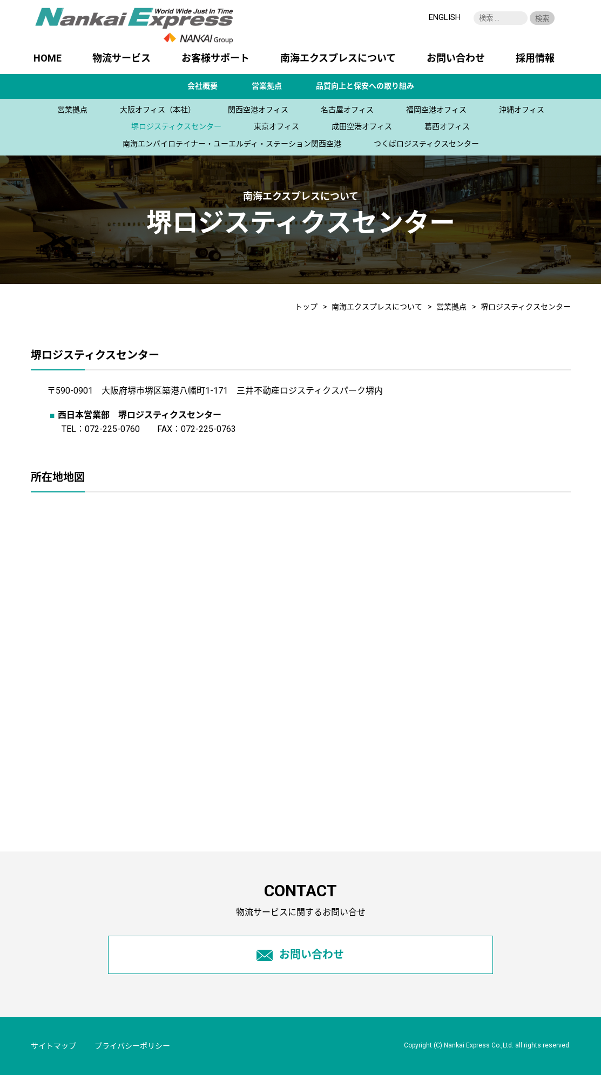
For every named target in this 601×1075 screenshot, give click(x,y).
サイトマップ (53, 1046)
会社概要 (202, 86)
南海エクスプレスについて (338, 58)
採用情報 (535, 58)
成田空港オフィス (362, 126)
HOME (47, 58)
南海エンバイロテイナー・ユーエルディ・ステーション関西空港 (232, 143)
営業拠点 (267, 86)
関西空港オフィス (258, 109)
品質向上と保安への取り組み (365, 86)
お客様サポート (215, 58)
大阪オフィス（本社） (157, 109)
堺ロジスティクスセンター (176, 126)
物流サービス (121, 58)
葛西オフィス (447, 126)
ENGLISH (445, 17)
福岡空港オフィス (436, 109)
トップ (306, 306)
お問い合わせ (456, 58)
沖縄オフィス (521, 109)
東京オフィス (276, 126)
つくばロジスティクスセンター (426, 143)
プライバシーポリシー (132, 1046)
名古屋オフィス (347, 109)
